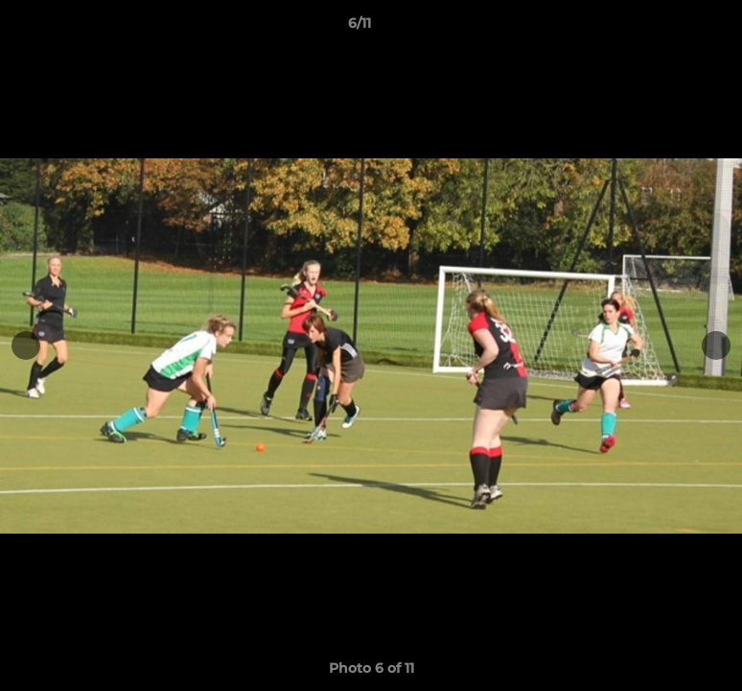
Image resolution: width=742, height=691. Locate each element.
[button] (661, 27)
